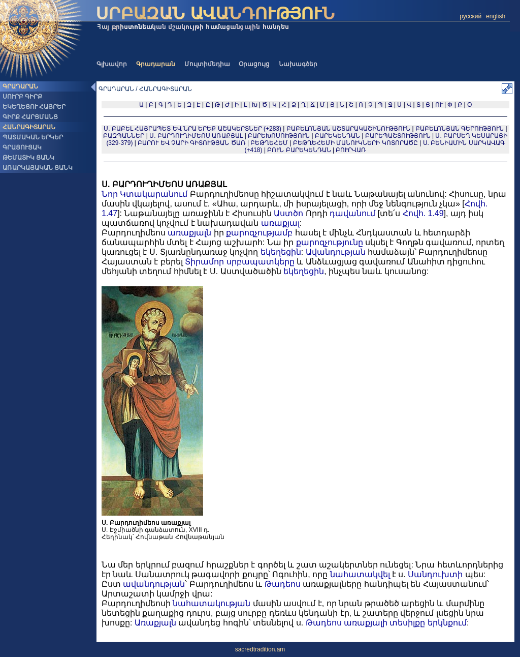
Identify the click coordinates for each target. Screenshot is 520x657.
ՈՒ (439, 104)
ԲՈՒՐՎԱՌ (351, 150)
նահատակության (211, 603)
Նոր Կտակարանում (144, 194)
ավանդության (154, 584)
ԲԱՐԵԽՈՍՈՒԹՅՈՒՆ (279, 135)
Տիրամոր (204, 261)
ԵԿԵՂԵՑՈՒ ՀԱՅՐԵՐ (34, 106)
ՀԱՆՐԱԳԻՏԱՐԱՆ (29, 127)
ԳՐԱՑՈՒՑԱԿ (22, 147)
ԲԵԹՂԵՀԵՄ (269, 142)
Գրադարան (155, 64)
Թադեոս (283, 584)
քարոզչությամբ (259, 232)
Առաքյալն (155, 622)
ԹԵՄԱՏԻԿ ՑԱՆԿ (28, 157)
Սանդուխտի (435, 574)
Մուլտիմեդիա (207, 64)
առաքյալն (189, 232)
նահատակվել (360, 574)
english (495, 16)
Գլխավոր (111, 64)
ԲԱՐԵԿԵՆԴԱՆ (337, 135)
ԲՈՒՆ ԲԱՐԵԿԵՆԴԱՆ (299, 150)
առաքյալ (280, 223)
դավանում (352, 213)
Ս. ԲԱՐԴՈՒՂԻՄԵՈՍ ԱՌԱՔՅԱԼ (196, 135)
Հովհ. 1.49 (423, 213)
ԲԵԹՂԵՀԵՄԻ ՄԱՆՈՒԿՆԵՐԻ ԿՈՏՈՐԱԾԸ (355, 142)
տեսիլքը (407, 622)
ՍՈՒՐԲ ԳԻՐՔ (22, 96)
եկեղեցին (281, 252)
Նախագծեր (298, 64)
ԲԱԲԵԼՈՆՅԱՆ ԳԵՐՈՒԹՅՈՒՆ (459, 128)
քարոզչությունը (329, 242)
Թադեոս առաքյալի (346, 622)
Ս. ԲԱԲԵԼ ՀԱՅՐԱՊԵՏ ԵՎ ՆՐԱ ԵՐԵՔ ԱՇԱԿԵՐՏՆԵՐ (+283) (192, 128)
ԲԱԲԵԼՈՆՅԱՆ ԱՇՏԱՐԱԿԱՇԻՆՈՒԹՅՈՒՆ (348, 128)
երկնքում (447, 622)
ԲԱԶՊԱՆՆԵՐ (123, 135)
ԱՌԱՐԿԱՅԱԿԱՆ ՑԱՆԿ (38, 167)
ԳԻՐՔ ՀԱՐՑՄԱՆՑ (30, 117)
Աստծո (288, 213)
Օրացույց (254, 64)
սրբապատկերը (260, 261)
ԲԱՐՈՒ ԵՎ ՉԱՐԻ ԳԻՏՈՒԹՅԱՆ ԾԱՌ (191, 142)
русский (470, 16)
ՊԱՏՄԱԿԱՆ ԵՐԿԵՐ (33, 137)
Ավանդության (336, 252)
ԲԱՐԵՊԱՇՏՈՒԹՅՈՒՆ (398, 135)
